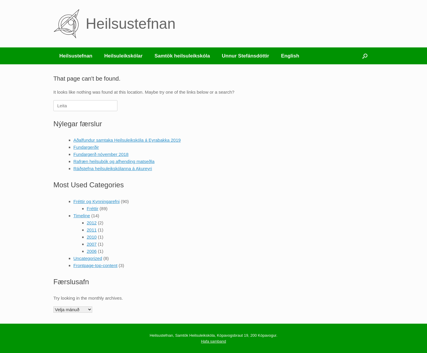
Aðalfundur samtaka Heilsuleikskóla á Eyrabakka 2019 (127, 140)
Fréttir (92, 208)
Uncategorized (88, 258)
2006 (92, 251)
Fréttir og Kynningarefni (97, 201)
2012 (92, 222)
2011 (92, 229)
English (290, 56)
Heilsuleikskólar (123, 56)
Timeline (82, 215)
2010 (92, 236)
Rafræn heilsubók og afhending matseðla (114, 161)
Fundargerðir (86, 147)
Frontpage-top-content (95, 265)
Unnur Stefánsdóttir (245, 56)
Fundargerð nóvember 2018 (101, 154)
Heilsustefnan (75, 56)
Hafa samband (213, 341)
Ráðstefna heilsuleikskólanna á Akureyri (113, 168)
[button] (365, 55)
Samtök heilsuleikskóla (182, 56)
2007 (92, 244)
